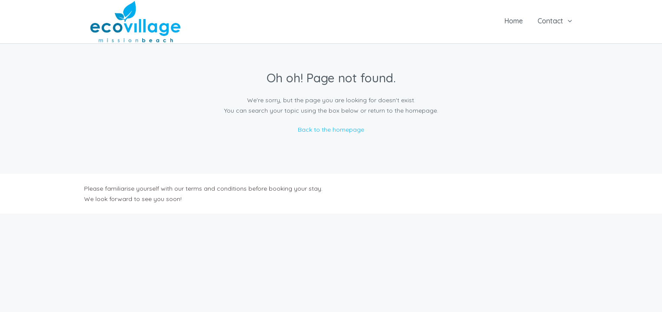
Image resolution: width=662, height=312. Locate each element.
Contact (550, 20)
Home (513, 20)
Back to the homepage (331, 129)
